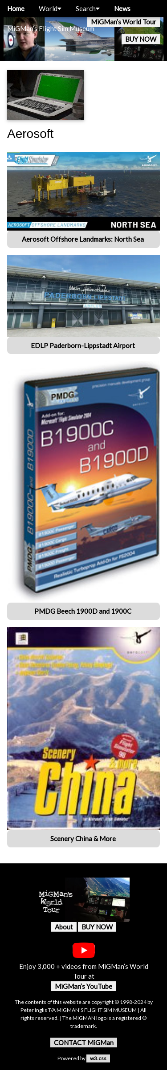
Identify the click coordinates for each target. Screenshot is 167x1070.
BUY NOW (140, 39)
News (122, 8)
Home (15, 8)
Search (88, 8)
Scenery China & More (83, 839)
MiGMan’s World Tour (123, 22)
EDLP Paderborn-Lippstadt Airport (83, 345)
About (64, 927)
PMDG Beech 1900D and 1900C (83, 611)
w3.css (98, 1058)
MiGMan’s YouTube (83, 986)
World (50, 8)
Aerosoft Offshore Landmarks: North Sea (83, 239)
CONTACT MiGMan (84, 1042)
